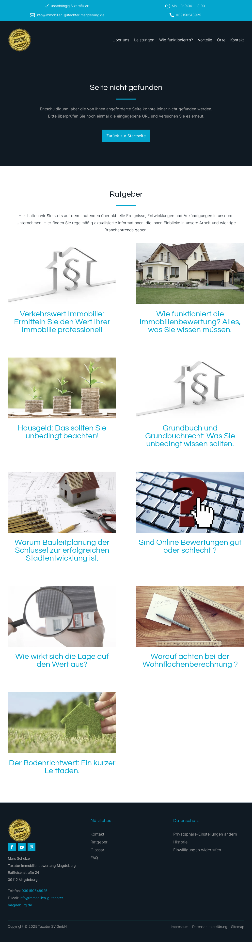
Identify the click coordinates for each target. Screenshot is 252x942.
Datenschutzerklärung (209, 927)
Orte (221, 39)
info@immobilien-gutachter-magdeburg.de (70, 15)
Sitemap (237, 927)
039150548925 (188, 15)
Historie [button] (180, 841)
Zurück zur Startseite (126, 135)
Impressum (179, 927)
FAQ (94, 857)
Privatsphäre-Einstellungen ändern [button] (205, 834)
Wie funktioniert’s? (176, 39)
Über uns (120, 39)
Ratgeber (99, 841)
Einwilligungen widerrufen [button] (197, 849)
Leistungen (144, 39)
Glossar (97, 849)
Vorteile (205, 39)
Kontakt (237, 39)
